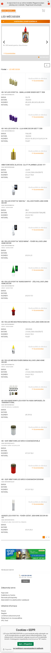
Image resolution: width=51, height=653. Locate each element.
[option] (25, 40)
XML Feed (4, 620)
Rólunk (3, 611)
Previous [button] (4, 42)
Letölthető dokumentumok (10, 616)
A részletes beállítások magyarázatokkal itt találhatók (25, 648)
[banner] (8, 11)
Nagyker (4, 613)
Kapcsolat (4, 593)
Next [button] (47, 42)
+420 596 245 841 (25, 575)
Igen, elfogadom (25, 644)
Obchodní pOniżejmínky (9, 597)
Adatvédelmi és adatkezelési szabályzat (15, 600)
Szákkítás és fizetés (8, 595)
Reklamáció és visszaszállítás (11, 618)
